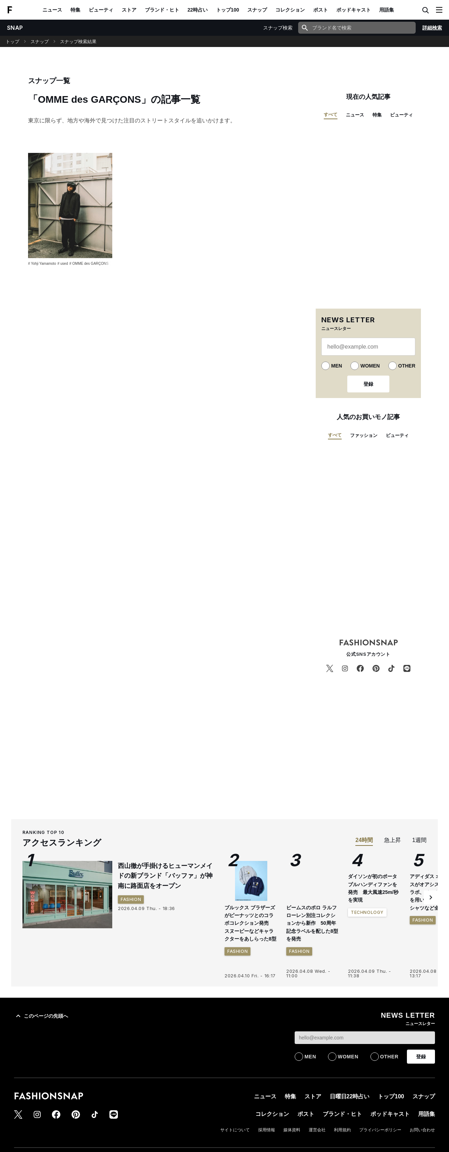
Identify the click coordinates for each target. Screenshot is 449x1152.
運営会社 (317, 1129)
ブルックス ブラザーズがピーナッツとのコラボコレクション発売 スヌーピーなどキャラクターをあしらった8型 (250, 923)
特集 (75, 9)
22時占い (198, 9)
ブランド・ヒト (162, 9)
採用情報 (266, 1129)
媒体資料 (291, 1129)
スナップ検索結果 (78, 41)
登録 (368, 384)
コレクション (290, 9)
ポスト (320, 9)
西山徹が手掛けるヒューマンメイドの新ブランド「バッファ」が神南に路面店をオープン (165, 876)
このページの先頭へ (41, 1016)
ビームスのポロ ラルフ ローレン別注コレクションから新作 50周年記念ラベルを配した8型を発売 (312, 923)
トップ (12, 41)
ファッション (363, 435)
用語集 (386, 9)
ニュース (52, 9)
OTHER (406, 366)
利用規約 (342, 1129)
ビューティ (101, 9)
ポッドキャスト (353, 9)
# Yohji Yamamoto (42, 263)
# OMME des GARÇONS (89, 263)
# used (63, 263)
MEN (336, 366)
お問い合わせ (422, 1129)
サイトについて (235, 1129)
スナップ (257, 9)
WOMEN (370, 366)
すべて (330, 114)
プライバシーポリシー (380, 1129)
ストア (129, 9)
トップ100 (227, 9)
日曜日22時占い (350, 1096)
